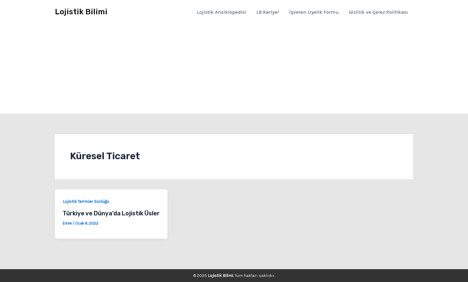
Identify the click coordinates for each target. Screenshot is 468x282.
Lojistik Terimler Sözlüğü (86, 201)
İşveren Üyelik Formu (314, 12)
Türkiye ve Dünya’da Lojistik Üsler (111, 213)
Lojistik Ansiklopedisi (221, 12)
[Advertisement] (234, 69)
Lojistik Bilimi (81, 11)
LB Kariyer (267, 12)
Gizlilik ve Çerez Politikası (378, 12)
